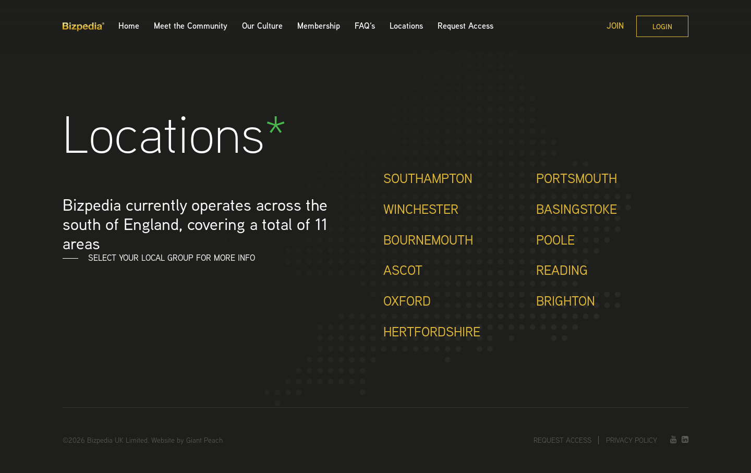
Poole (555, 241)
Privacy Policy (631, 440)
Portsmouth (576, 179)
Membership (318, 26)
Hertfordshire (431, 332)
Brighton (565, 302)
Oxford (407, 302)
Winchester (420, 210)
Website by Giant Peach (187, 440)
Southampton (428, 179)
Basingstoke (576, 210)
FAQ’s (365, 26)
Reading (562, 271)
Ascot (402, 271)
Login (662, 26)
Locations (406, 26)
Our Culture (262, 26)
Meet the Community (190, 26)
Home (128, 26)
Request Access (465, 26)
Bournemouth (428, 241)
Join (615, 26)
